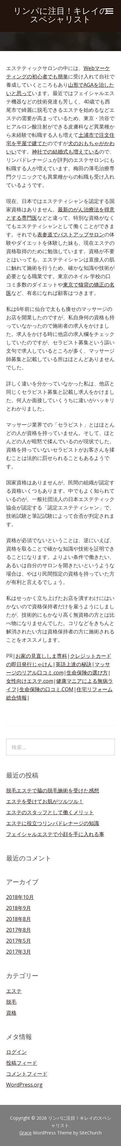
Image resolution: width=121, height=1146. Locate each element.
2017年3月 (18, 951)
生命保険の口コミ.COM (46, 689)
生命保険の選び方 (87, 672)
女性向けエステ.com (29, 680)
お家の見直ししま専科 (41, 655)
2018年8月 (18, 918)
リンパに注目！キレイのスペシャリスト (60, 15)
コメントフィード (26, 1073)
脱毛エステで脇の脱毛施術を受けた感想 (52, 790)
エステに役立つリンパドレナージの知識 (52, 823)
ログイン (16, 1051)
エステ (14, 990)
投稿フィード (21, 1062)
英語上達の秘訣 (73, 664)
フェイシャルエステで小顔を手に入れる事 (55, 834)
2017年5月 (18, 940)
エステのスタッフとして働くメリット (50, 812)
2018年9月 (18, 908)
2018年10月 (20, 897)
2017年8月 (18, 929)
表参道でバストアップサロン (70, 234)
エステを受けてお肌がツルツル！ (45, 801)
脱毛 (11, 1001)
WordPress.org (24, 1084)
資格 (11, 1012)
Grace (25, 1133)
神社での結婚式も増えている (65, 151)
